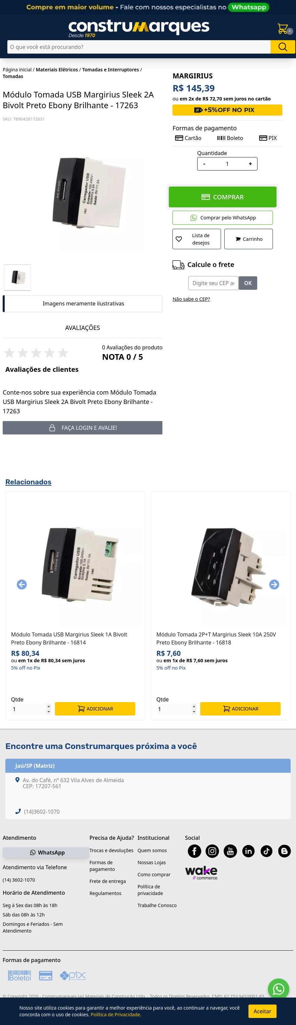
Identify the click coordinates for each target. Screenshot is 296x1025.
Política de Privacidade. (116, 1014)
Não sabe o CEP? (191, 299)
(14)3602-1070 (42, 812)
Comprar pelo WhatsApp (223, 218)
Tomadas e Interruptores (110, 69)
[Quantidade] (227, 163)
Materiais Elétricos (57, 69)
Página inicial (17, 69)
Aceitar (262, 1011)
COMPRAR (222, 197)
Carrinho (249, 239)
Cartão (188, 138)
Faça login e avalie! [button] (82, 428)
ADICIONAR (95, 709)
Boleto (230, 138)
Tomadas (13, 76)
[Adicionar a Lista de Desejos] (196, 239)
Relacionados (28, 482)
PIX (268, 138)
